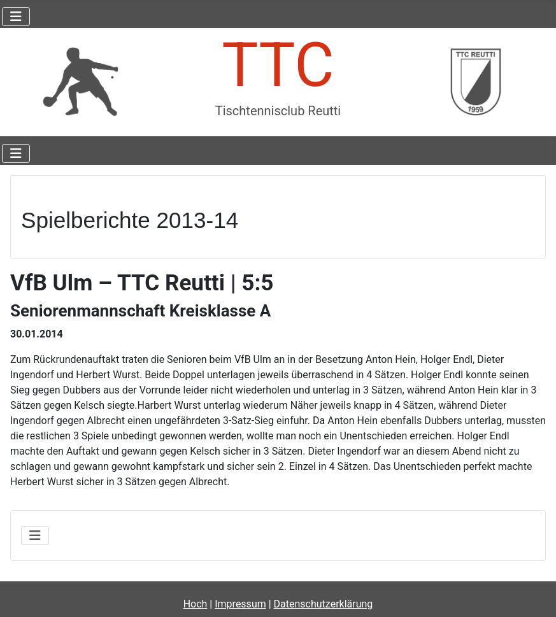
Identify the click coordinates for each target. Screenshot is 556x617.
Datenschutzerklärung (323, 604)
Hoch (195, 604)
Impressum (240, 604)
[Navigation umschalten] (16, 16)
